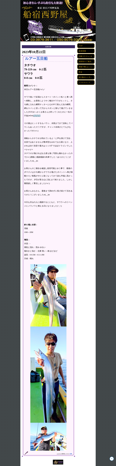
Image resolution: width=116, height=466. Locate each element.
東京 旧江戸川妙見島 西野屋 (58, 20)
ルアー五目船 (36, 58)
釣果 (71, 454)
